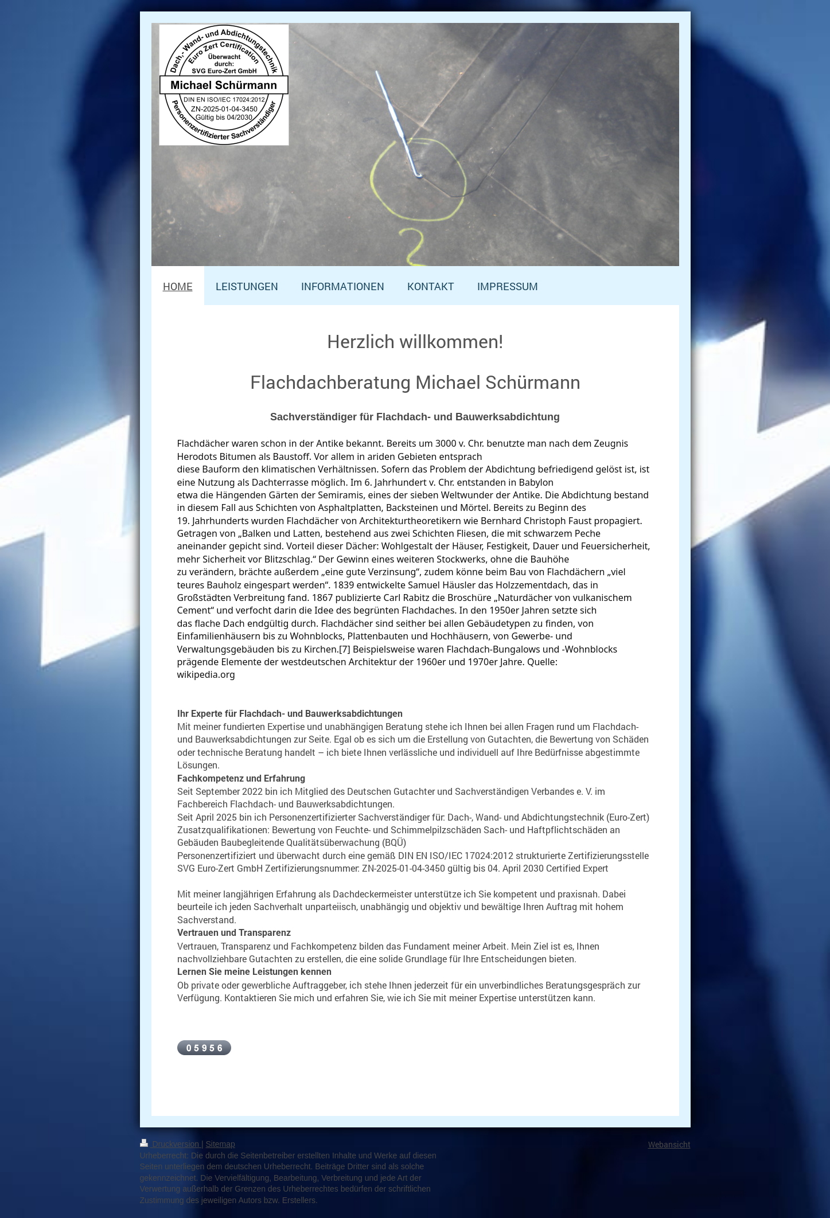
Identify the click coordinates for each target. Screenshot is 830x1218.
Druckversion (170, 1144)
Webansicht (669, 1144)
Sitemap (220, 1144)
